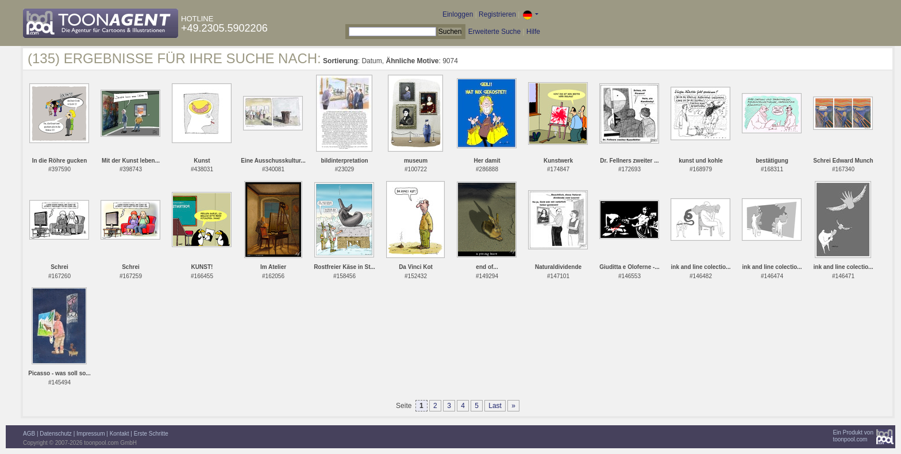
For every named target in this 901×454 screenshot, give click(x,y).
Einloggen (457, 14)
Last (495, 406)
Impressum (90, 433)
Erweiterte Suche (494, 32)
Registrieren (497, 14)
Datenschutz (56, 433)
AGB (29, 433)
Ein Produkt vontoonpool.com (853, 436)
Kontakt (119, 433)
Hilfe (533, 32)
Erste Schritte (151, 433)
